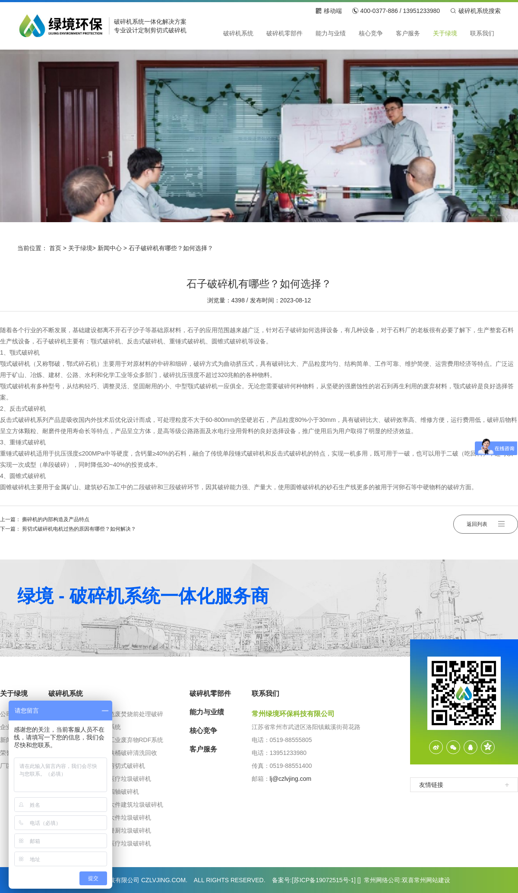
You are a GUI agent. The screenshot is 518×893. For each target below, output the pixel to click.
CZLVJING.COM (163, 880)
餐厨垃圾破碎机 (130, 830)
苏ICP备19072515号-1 (324, 880)
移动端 (329, 10)
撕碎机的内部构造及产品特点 (55, 519)
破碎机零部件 (210, 693)
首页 (55, 248)
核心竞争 (203, 730)
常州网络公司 (382, 880)
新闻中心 (110, 248)
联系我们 (265, 693)
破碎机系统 (65, 693)
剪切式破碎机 (168, 30)
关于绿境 (80, 248)
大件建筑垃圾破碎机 (136, 804)
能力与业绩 (207, 712)
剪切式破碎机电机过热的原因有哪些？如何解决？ (79, 529)
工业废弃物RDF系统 (136, 739)
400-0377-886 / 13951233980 (396, 10)
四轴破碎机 (124, 791)
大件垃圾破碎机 (130, 817)
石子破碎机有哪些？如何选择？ (171, 248)
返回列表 (486, 524)
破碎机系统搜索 (475, 10)
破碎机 (123, 21)
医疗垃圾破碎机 (130, 778)
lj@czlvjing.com (291, 778)
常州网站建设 (432, 880)
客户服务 (203, 749)
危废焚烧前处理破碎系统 (136, 720)
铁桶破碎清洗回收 (133, 752)
